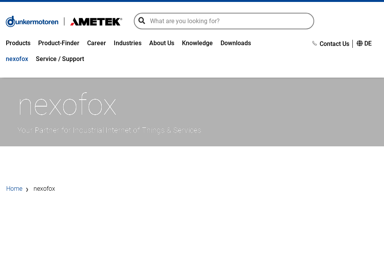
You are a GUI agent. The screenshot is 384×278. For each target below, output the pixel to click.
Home (14, 190)
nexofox (17, 59)
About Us (161, 43)
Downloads (236, 43)
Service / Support (60, 59)
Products (18, 43)
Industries (127, 43)
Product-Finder (58, 43)
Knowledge (197, 43)
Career (96, 43)
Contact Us (330, 44)
